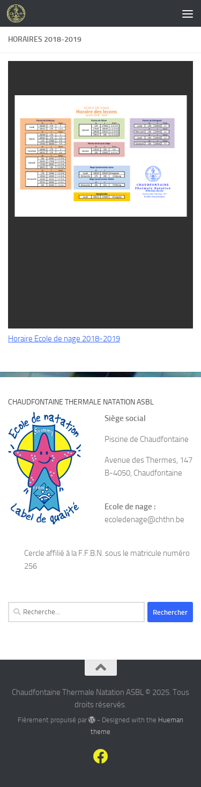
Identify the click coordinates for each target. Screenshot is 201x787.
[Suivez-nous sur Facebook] (100, 756)
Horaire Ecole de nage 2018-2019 (64, 338)
